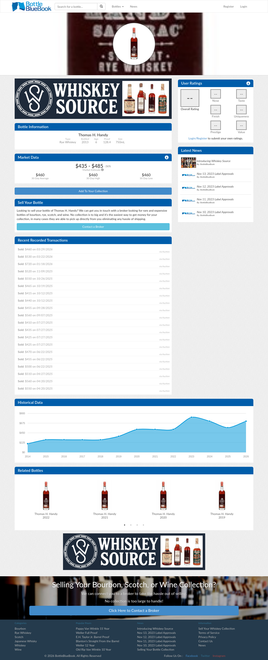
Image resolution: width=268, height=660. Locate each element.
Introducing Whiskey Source (155, 628)
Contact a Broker (93, 226)
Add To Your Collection (93, 191)
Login (243, 6)
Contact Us (205, 641)
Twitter (205, 655)
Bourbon (20, 628)
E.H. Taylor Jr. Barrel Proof (92, 637)
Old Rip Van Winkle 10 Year (93, 649)
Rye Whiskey (23, 632)
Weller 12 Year (85, 645)
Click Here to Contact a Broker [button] (134, 610)
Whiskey (20, 645)
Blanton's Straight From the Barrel (97, 641)
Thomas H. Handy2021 (104, 515)
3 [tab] (137, 525)
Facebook (192, 655)
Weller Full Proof (87, 632)
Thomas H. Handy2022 (46, 515)
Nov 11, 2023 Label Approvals (156, 641)
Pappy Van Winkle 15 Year (93, 628)
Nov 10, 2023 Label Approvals (156, 645)
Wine (18, 649)
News (133, 6)
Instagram (219, 655)
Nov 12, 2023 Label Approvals (156, 637)
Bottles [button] (118, 6)
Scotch (19, 637)
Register (228, 6)
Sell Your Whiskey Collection (216, 628)
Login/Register (197, 138)
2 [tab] (131, 525)
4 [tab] (143, 525)
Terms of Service (209, 632)
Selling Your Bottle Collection (155, 649)
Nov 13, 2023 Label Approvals (156, 632)
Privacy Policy (207, 637)
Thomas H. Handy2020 (163, 515)
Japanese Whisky (26, 641)
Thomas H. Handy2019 (221, 515)
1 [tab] (124, 525)
